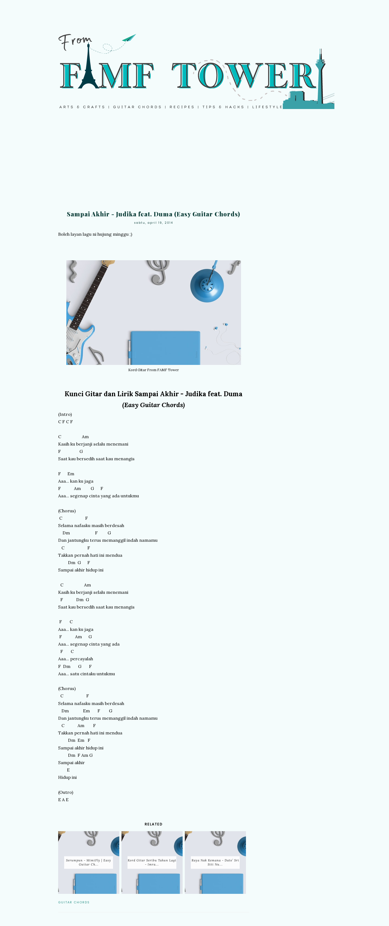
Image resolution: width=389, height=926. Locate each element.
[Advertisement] (194, 163)
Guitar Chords (74, 902)
